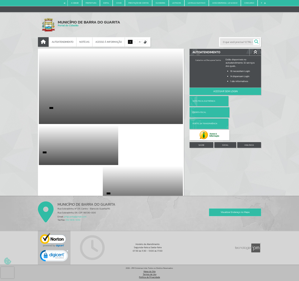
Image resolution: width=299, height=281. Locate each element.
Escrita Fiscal (235, 101)
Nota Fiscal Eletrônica (204, 101)
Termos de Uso (149, 274)
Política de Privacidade (149, 277)
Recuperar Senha (214, 60)
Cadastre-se (200, 60)
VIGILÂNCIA (249, 122)
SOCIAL (225, 122)
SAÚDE (201, 122)
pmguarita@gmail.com (75, 216)
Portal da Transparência (205, 112)
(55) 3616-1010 (73, 220)
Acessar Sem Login (225, 91)
